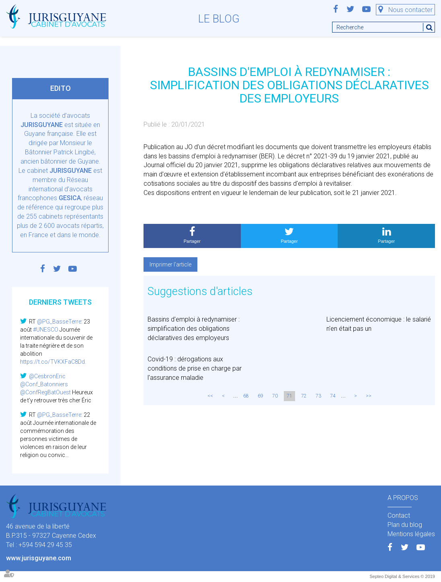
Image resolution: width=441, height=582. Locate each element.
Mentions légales (411, 534)
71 (289, 396)
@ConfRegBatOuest (45, 392)
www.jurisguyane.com (38, 558)
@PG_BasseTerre (59, 321)
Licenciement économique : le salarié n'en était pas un (378, 324)
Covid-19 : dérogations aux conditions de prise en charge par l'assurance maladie (195, 368)
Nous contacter (410, 10)
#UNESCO (45, 329)
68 (246, 396)
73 (318, 396)
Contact (399, 515)
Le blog (219, 18)
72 (304, 396)
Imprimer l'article (170, 264)
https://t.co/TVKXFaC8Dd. (53, 362)
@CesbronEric (47, 376)
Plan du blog (405, 525)
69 (260, 396)
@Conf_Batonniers (44, 384)
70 (275, 396)
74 (333, 396)
